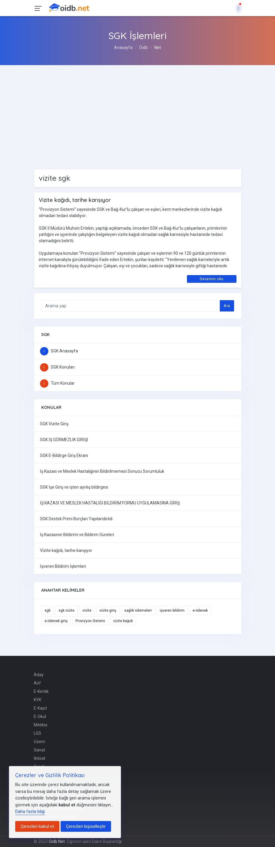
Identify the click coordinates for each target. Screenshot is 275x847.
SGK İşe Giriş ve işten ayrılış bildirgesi (74, 487)
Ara (227, 305)
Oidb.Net (57, 841)
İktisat (39, 758)
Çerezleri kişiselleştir (86, 826)
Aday (39, 674)
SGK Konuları (57, 367)
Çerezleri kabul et (37, 826)
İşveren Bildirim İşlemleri (63, 566)
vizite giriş (107, 610)
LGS (37, 733)
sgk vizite (66, 610)
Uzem (39, 741)
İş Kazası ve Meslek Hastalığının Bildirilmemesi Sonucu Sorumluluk (102, 471)
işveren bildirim (172, 610)
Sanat (39, 750)
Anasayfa (123, 47)
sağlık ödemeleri (138, 610)
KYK (37, 699)
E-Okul (40, 716)
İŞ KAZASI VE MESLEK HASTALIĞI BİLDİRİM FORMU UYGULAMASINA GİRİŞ (110, 503)
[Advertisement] (137, 110)
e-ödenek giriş (55, 621)
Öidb (143, 47)
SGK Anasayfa (59, 351)
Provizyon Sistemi (90, 621)
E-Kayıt (40, 708)
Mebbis (40, 724)
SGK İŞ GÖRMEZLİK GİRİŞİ (64, 439)
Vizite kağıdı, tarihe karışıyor (66, 550)
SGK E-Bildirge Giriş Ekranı (64, 455)
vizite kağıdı (123, 621)
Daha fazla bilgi (30, 811)
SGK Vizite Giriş (54, 423)
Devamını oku (211, 279)
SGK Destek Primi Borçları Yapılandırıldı (76, 518)
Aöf (37, 683)
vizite (86, 610)
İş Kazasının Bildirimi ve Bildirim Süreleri (77, 534)
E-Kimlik (41, 691)
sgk (47, 610)
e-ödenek (200, 610)
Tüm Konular (57, 383)
